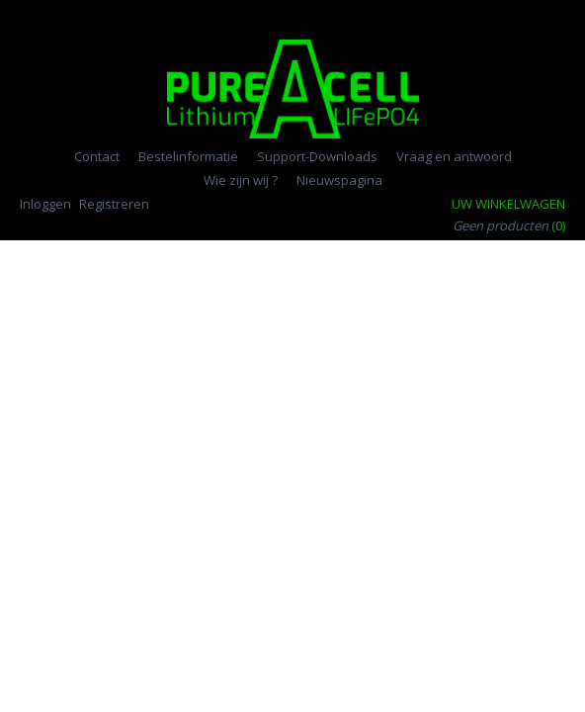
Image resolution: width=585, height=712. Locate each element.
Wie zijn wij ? (241, 180)
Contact (97, 156)
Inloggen (45, 204)
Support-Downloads (317, 156)
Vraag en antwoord (454, 156)
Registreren (114, 204)
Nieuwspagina (339, 180)
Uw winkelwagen (508, 204)
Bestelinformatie (188, 156)
